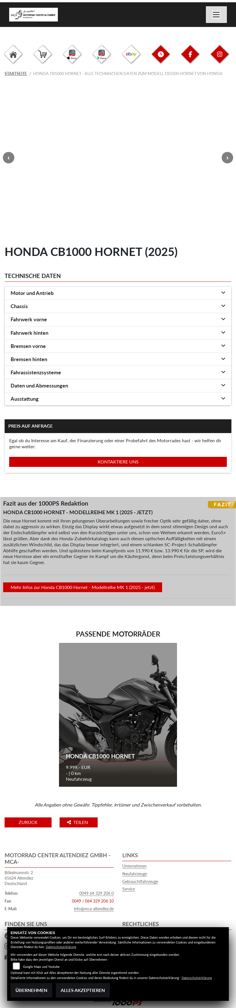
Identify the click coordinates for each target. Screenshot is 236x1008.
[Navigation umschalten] (216, 14)
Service (128, 888)
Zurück (28, 822)
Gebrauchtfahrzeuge (140, 881)
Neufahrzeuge (134, 873)
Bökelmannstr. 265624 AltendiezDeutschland (19, 878)
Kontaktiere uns (118, 461)
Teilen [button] (79, 822)
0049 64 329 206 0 (96, 893)
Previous (8, 157)
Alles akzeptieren (83, 990)
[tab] (118, 293)
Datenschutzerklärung (61, 947)
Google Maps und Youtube (41, 966)
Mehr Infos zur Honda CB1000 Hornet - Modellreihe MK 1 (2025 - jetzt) (83, 587)
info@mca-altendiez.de (94, 908)
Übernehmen (31, 990)
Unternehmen (134, 866)
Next (227, 157)
